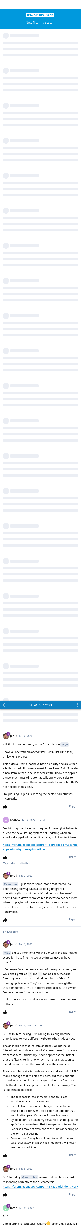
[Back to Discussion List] (4, 4)
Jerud (11, 1041)
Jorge (11, 759)
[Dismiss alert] (22, 1219)
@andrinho (29, 476)
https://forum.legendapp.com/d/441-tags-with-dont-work (40, 486)
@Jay (64, 44)
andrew (12, 183)
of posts (40, 4)
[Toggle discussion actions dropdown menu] (77, 4)
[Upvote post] (6, 106)
